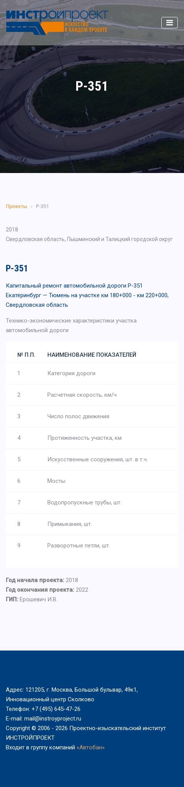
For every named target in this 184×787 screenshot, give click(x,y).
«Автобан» (91, 747)
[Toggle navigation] (169, 22)
